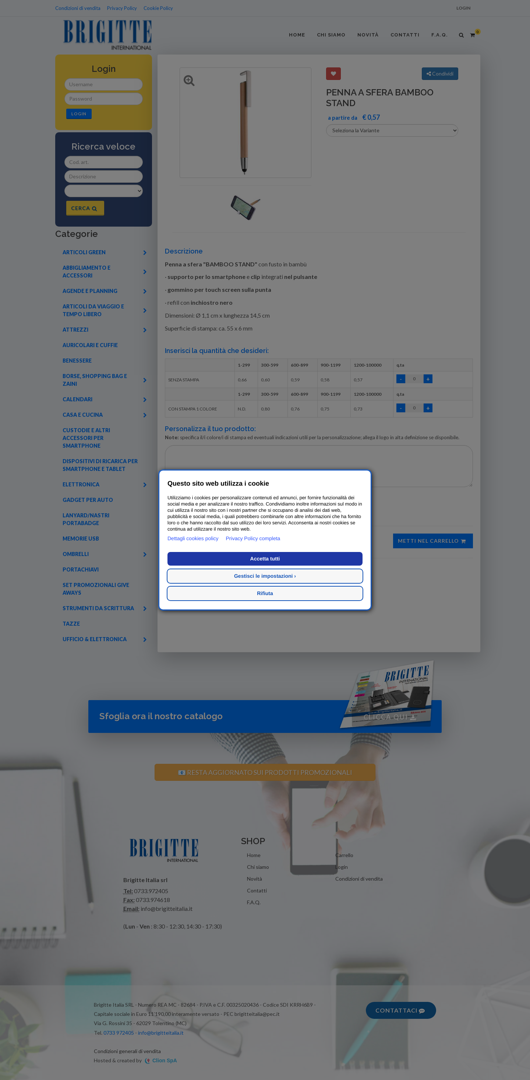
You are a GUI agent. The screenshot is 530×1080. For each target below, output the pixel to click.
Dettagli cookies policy (193, 538)
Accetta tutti (265, 559)
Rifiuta (265, 593)
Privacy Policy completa (253, 538)
